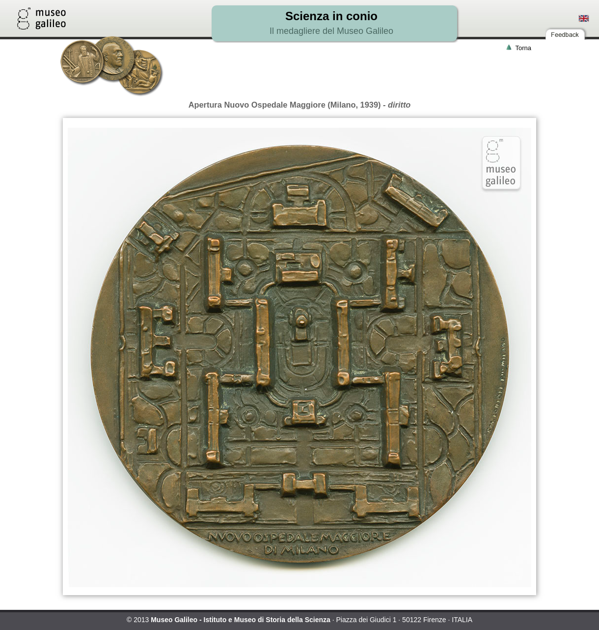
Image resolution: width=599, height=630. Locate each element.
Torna (523, 48)
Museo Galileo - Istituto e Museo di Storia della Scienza (240, 620)
